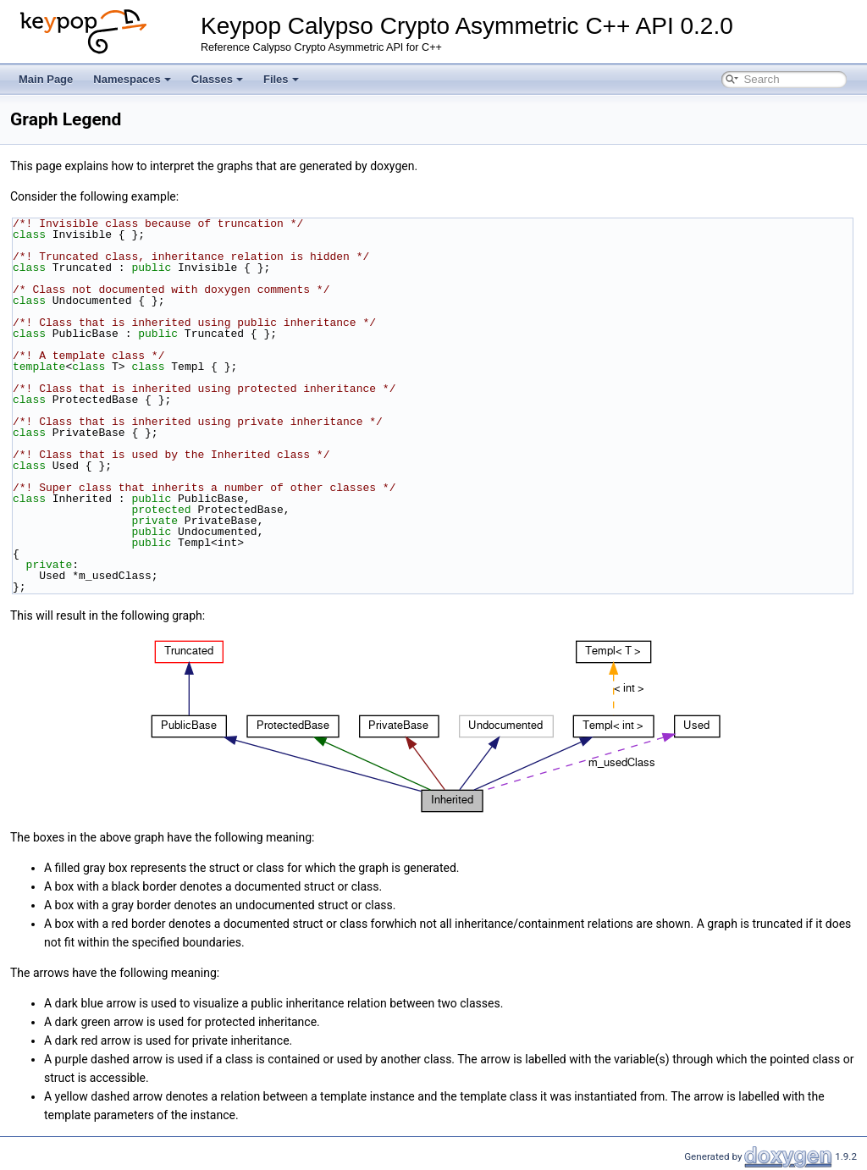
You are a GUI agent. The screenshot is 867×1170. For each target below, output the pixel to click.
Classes (217, 79)
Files (281, 79)
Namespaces (132, 79)
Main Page (46, 79)
